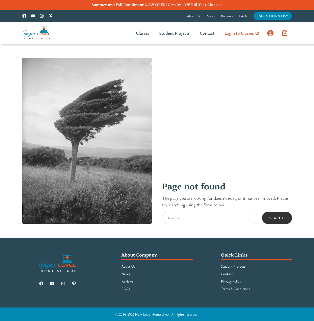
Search (277, 217)
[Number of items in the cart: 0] (285, 33)
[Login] (270, 33)
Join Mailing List (273, 16)
